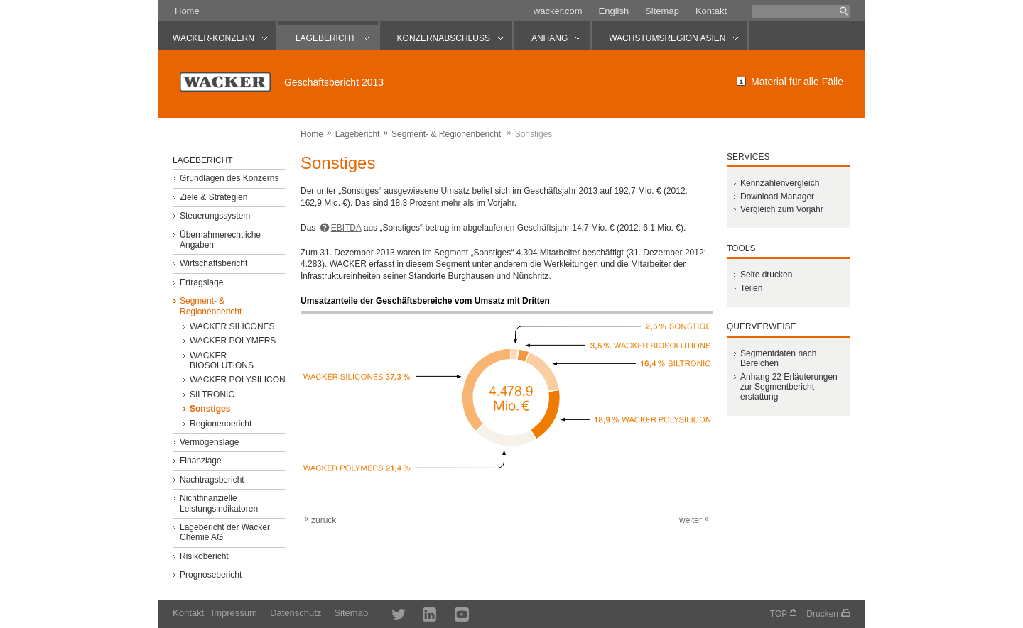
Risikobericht (204, 556)
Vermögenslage (209, 442)
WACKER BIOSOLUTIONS (222, 360)
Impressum (234, 612)
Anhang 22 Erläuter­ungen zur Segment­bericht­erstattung (789, 387)
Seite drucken (766, 275)
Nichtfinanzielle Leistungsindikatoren (219, 503)
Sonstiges (210, 409)
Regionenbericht (220, 424)
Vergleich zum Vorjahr (781, 209)
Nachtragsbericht (212, 480)
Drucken (822, 614)
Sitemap (662, 11)
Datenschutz (295, 612)
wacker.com (558, 11)
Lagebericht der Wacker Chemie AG (225, 532)
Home (187, 11)
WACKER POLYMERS (233, 341)
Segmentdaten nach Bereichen (778, 358)
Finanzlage (201, 461)
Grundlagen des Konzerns (229, 178)
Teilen (751, 288)
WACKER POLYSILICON (238, 380)
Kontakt (711, 11)
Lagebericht (357, 134)
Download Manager (777, 197)
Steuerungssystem (215, 216)
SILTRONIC (212, 395)
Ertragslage (201, 282)
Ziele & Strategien (213, 197)
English (614, 11)
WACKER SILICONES (232, 326)
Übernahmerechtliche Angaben (220, 240)
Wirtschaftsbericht (213, 263)
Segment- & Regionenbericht (446, 134)
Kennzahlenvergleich (779, 183)
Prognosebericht (211, 575)
